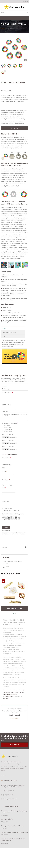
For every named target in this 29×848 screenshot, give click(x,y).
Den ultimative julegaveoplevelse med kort (14, 832)
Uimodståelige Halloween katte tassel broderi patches (13, 840)
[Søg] (27, 12)
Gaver (4, 694)
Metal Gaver (19, 28)
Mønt (23, 690)
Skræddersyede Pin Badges (8, 30)
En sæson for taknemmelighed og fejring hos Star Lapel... (14, 812)
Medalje (12, 692)
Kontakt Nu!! (14, 744)
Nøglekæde (6, 692)
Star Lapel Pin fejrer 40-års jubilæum (12, 826)
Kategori (12, 28)
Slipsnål (16, 692)
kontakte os (6, 698)
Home (7, 28)
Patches (15, 694)
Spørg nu (14, 128)
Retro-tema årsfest (7, 819)
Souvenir (21, 692)
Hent (6, 567)
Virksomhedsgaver (8, 696)
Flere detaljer (14, 718)
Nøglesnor (9, 694)
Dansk (26, 1)
